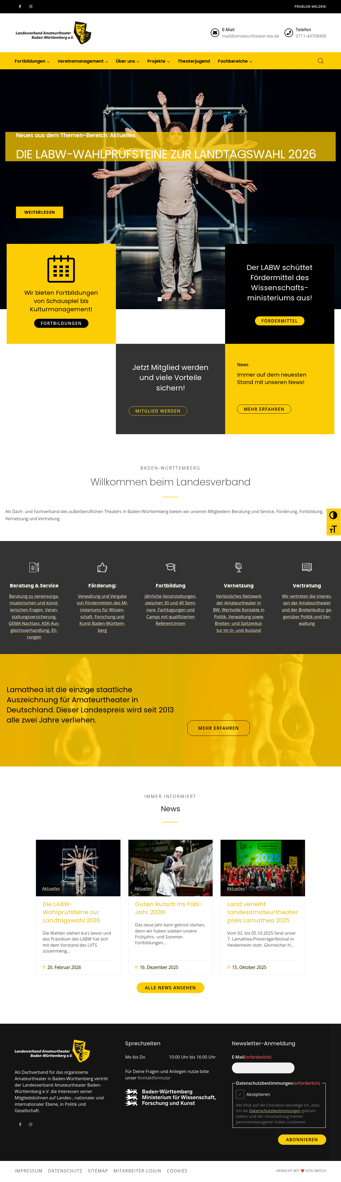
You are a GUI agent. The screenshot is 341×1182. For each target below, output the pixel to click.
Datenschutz (65, 1171)
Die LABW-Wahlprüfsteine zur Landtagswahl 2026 (71, 912)
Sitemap (98, 1171)
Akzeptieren (258, 1094)
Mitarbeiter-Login (137, 1171)
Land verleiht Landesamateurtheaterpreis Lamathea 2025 (262, 912)
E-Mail (251, 1057)
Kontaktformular (154, 1078)
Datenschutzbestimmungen (275, 1110)
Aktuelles (51, 888)
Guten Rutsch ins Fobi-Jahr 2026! (168, 908)
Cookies (177, 1171)
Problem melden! (310, 6)
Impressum (29, 1171)
